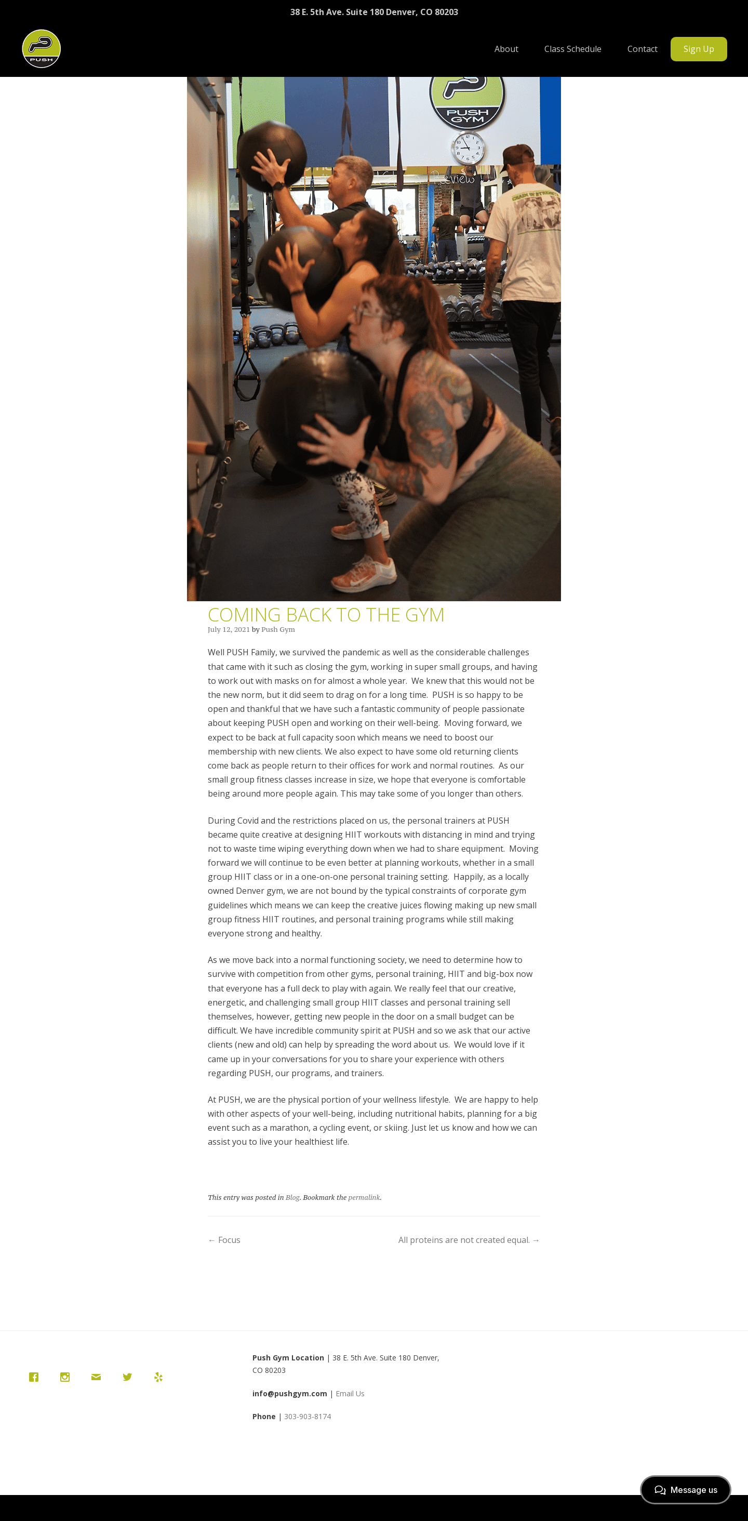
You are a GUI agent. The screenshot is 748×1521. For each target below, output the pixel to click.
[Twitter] (129, 1377)
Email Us (350, 1393)
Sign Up (699, 49)
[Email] (98, 1377)
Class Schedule (573, 49)
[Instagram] (67, 1377)
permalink (364, 1197)
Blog (293, 1197)
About (506, 49)
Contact (642, 49)
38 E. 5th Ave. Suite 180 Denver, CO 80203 (374, 12)
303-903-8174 (307, 1416)
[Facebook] (36, 1377)
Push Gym (278, 629)
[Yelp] (161, 1377)
